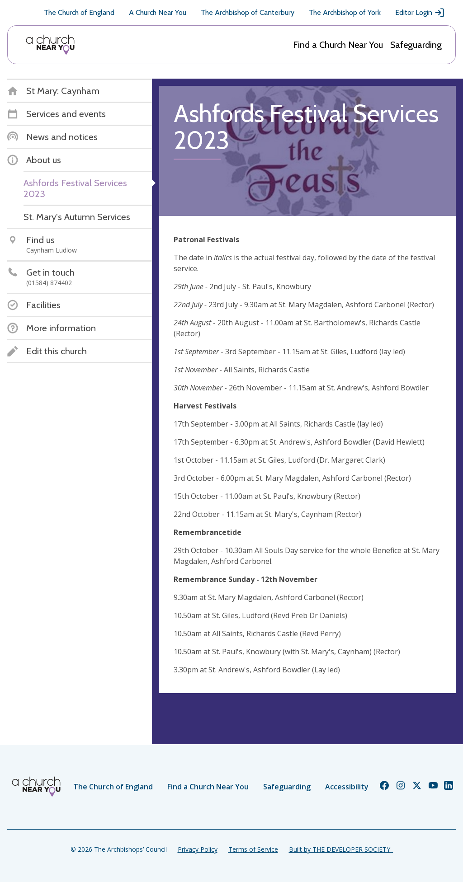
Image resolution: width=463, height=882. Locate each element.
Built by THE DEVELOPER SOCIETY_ (341, 849)
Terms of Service (253, 849)
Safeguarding (416, 44)
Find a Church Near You (338, 44)
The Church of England (79, 12)
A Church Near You (157, 12)
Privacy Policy (197, 849)
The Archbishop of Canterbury (247, 12)
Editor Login (420, 12)
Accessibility (347, 787)
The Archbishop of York (345, 12)
